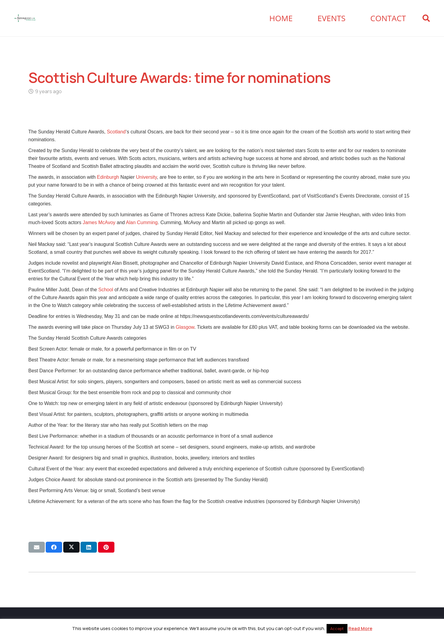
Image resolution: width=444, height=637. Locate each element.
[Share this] (54, 547)
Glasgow (185, 327)
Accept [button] (337, 628)
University (146, 177)
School (105, 289)
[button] (426, 18)
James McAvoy (99, 222)
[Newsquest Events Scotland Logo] (25, 18)
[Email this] (36, 547)
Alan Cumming (142, 222)
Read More (360, 628)
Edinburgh (108, 177)
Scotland (116, 131)
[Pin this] (106, 547)
